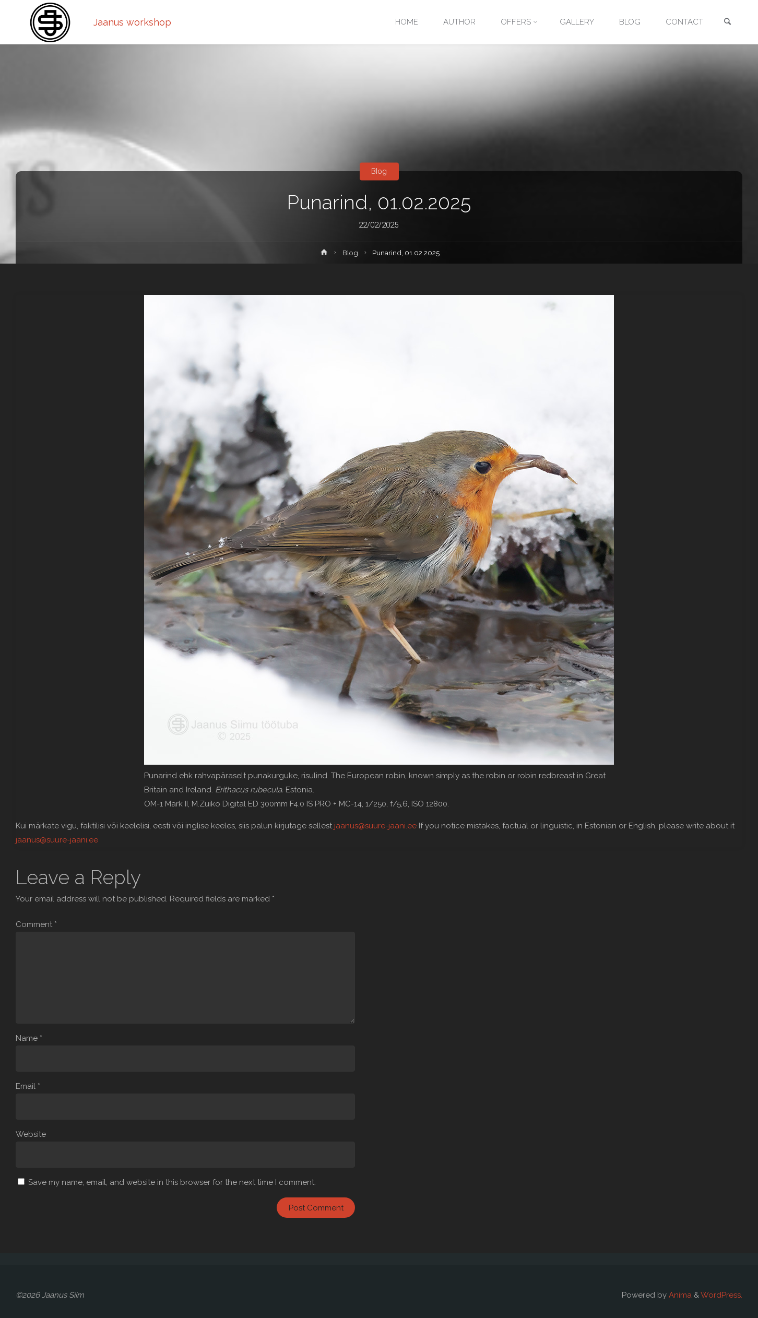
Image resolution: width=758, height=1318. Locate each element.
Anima (679, 1295)
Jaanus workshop (132, 22)
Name (29, 1038)
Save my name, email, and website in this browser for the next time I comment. (172, 1182)
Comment (36, 924)
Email (28, 1086)
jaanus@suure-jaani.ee (375, 825)
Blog (379, 171)
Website (31, 1134)
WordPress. (721, 1295)
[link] (727, 22)
